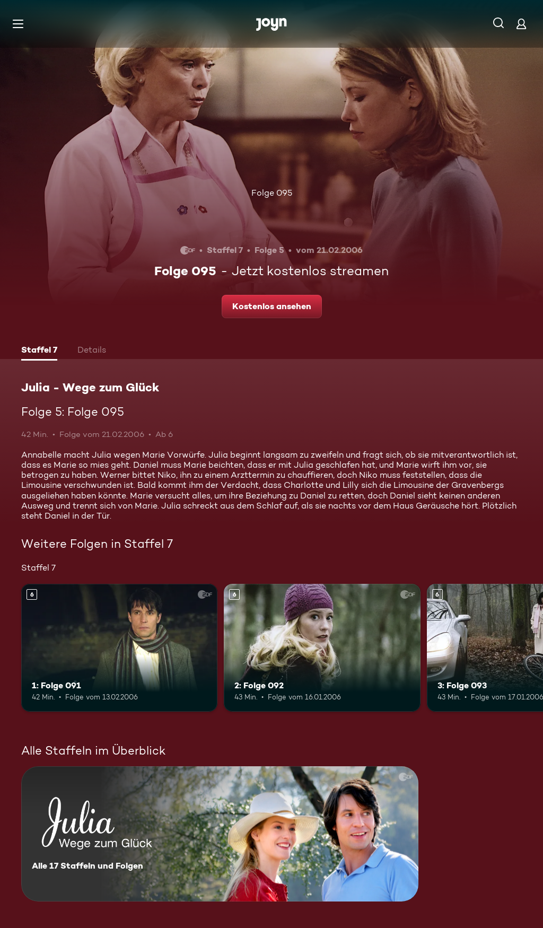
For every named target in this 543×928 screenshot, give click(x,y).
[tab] (39, 351)
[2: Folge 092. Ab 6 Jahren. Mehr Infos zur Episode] (322, 648)
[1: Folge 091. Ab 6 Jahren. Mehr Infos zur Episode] (119, 648)
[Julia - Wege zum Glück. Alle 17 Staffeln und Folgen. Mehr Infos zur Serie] (219, 833)
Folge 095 (271, 193)
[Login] (521, 23)
